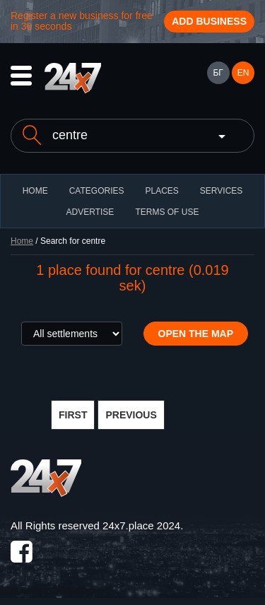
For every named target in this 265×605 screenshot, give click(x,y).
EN (243, 73)
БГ (218, 73)
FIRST (73, 415)
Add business (209, 21)
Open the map (196, 333)
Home (22, 241)
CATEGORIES (96, 191)
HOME (35, 191)
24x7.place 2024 (141, 525)
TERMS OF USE (167, 212)
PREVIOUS (130, 415)
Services (221, 191)
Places (161, 191)
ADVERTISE (90, 212)
